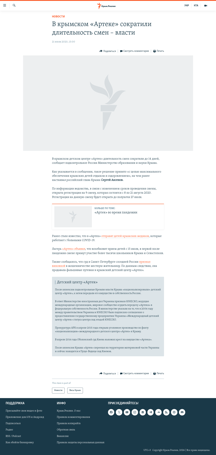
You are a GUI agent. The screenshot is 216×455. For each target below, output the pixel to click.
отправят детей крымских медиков (125, 236)
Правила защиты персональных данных (80, 442)
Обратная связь (66, 429)
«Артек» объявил (73, 249)
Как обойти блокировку (20, 442)
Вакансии (63, 436)
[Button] (107, 51)
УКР (186, 5)
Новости (58, 16)
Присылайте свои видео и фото (24, 411)
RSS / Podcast (13, 436)
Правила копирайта (69, 423)
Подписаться (13, 423)
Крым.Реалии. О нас (69, 411)
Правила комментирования (73, 417)
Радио (9, 429)
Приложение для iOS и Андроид (25, 417)
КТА (196, 5)
